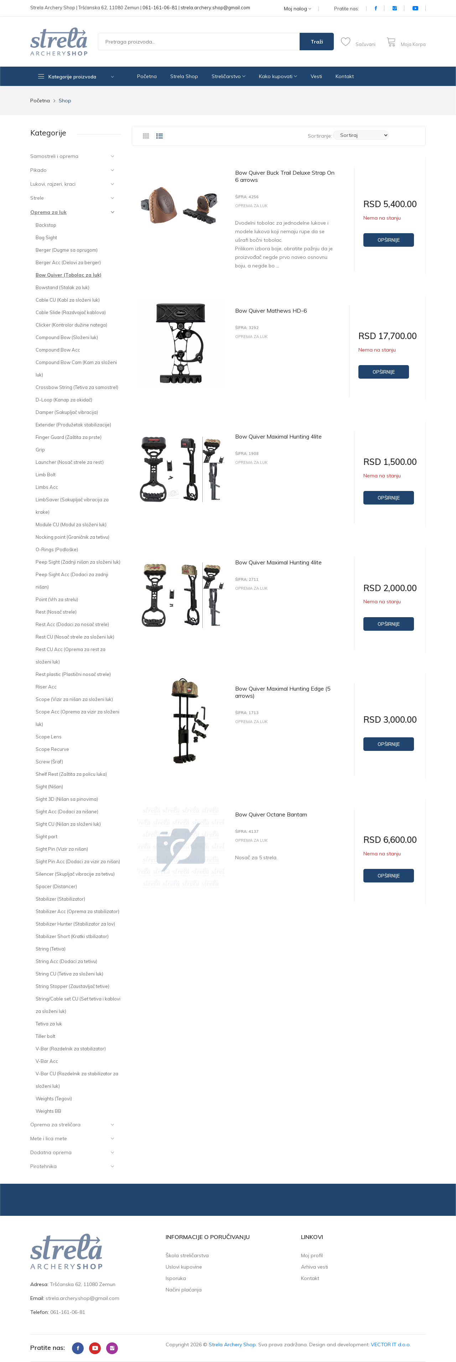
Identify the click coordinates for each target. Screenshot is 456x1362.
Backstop (46, 225)
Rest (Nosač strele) (56, 612)
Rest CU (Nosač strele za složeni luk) (75, 637)
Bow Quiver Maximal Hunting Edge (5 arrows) (283, 687)
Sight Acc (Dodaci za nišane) (67, 811)
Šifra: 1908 (247, 451)
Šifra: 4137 (247, 826)
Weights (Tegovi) (54, 1098)
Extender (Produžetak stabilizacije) (73, 424)
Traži (317, 42)
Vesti (316, 76)
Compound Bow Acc (58, 350)
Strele (37, 198)
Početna (147, 76)
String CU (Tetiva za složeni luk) (69, 974)
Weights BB (48, 1111)
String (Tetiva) (51, 949)
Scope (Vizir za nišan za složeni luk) (74, 699)
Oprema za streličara (55, 1124)
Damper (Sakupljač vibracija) (67, 412)
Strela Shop (184, 76)
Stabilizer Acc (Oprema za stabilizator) (77, 911)
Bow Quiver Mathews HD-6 (271, 309)
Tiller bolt (45, 1036)
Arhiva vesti (314, 1267)
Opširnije (389, 240)
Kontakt (345, 76)
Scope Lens (49, 736)
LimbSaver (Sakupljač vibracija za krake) (72, 506)
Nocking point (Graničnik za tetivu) (72, 537)
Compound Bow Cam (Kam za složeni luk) (76, 368)
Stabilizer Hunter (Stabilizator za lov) (75, 924)
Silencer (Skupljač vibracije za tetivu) (75, 874)
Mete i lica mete (48, 1138)
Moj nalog (297, 8)
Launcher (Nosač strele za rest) (70, 462)
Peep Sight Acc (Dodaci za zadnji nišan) (72, 581)
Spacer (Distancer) (56, 886)
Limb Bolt (46, 474)
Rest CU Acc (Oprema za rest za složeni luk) (70, 655)
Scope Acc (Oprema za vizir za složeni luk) (77, 718)
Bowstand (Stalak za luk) (62, 287)
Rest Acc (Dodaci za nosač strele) (72, 624)
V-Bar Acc (47, 1061)
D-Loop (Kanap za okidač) (64, 400)
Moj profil (312, 1255)
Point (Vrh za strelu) (57, 599)
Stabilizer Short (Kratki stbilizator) (72, 936)
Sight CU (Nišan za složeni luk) (68, 824)
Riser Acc (46, 687)
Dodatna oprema (51, 1152)
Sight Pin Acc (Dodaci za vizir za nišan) (78, 861)
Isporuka (176, 1278)
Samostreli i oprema (54, 156)
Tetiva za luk (49, 1023)
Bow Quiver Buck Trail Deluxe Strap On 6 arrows (285, 176)
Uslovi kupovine (184, 1267)
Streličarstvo (228, 76)
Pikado (38, 170)
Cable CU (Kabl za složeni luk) (68, 300)
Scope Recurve (52, 749)
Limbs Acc (47, 487)
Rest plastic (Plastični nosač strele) (73, 674)
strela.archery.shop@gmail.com (215, 7)
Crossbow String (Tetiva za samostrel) (77, 387)
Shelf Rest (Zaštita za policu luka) (71, 774)
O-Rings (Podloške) (57, 549)
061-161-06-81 (159, 7)
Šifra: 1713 (247, 708)
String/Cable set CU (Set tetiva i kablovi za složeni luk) (78, 1005)
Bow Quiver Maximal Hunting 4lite (278, 433)
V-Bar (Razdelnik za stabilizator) (71, 1048)
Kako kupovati (278, 76)
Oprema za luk (48, 212)
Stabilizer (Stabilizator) (60, 899)
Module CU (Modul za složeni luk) (71, 524)
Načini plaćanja (184, 1289)
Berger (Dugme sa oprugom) (67, 250)
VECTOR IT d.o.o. (391, 1344)
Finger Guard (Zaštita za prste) (69, 437)
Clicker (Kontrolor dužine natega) (71, 325)
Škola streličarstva (187, 1255)
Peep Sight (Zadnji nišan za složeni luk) (78, 562)
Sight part (46, 836)
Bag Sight (46, 237)
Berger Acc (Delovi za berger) (68, 262)
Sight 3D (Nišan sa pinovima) (67, 799)
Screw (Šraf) (49, 761)
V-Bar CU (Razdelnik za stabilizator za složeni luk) (77, 1080)
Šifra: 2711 (247, 576)
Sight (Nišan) (49, 786)
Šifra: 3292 (247, 326)
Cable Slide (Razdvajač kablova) (71, 312)
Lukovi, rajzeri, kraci (53, 184)
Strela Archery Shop (232, 1344)
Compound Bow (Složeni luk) (67, 337)
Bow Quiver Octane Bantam (271, 808)
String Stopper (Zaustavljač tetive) (72, 986)
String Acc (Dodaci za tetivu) (66, 961)
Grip (40, 449)
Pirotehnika (43, 1166)
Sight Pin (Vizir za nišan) (62, 849)
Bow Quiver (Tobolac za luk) (69, 275)
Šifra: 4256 (247, 197)
